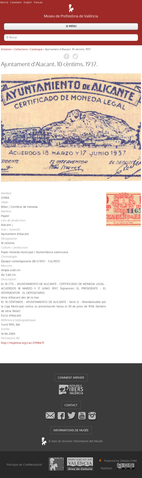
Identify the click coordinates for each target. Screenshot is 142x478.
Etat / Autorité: (10, 229)
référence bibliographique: (18, 320)
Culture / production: (14, 247)
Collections (21, 49)
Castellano (16, 2)
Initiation (6, 49)
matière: (6, 211)
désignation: (9, 239)
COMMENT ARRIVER (71, 378)
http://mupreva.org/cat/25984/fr (22, 343)
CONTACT (71, 405)
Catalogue (36, 49)
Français (38, 2)
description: (9, 279)
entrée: (5, 329)
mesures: (7, 266)
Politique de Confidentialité (24, 465)
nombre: (6, 193)
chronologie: (9, 257)
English (28, 2)
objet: (5, 202)
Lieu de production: (13, 220)
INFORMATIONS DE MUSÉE (71, 430)
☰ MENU (71, 26)
